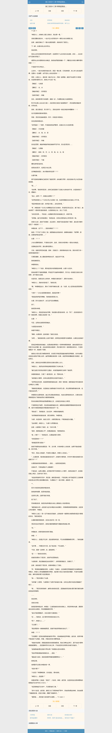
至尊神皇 (49, 20)
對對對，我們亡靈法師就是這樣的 (56, 718)
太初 (31, 20)
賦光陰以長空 (68, 715)
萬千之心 (67, 23)
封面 (62, 11)
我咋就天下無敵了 (70, 718)
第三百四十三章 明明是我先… (56, 2)
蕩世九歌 (49, 715)
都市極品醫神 (33, 718)
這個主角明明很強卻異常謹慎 (55, 23)
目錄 (49, 11)
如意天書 (32, 23)
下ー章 (75, 11)
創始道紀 (67, 20)
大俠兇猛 (32, 715)
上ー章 (37, 11)
